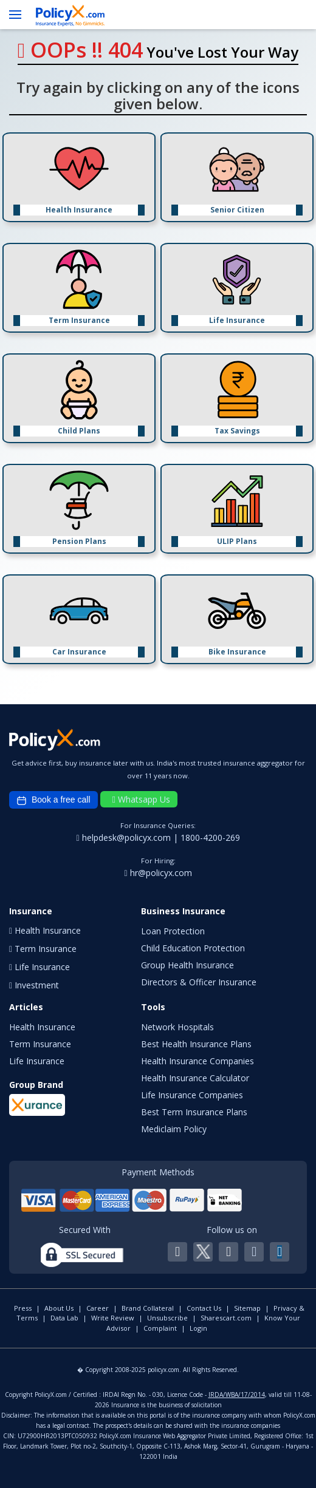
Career (97, 1308)
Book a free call (53, 800)
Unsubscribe (167, 1317)
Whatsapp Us (141, 799)
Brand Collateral (148, 1308)
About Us (59, 1308)
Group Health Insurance (187, 965)
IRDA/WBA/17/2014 (236, 1394)
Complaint (160, 1328)
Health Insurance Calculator (195, 1078)
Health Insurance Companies (197, 1061)
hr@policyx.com (157, 872)
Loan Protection (173, 931)
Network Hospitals (177, 1027)
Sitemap (247, 1308)
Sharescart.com (226, 1317)
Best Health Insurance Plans (196, 1044)
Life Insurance (36, 1061)
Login (198, 1328)
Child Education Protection (193, 948)
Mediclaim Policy (174, 1129)
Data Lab (64, 1317)
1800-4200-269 (210, 837)
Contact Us (204, 1308)
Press (23, 1308)
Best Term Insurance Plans (194, 1112)
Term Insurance (40, 1044)
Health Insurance (42, 1027)
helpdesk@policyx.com (124, 837)
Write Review (112, 1317)
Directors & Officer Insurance (198, 982)
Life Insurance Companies (192, 1095)
